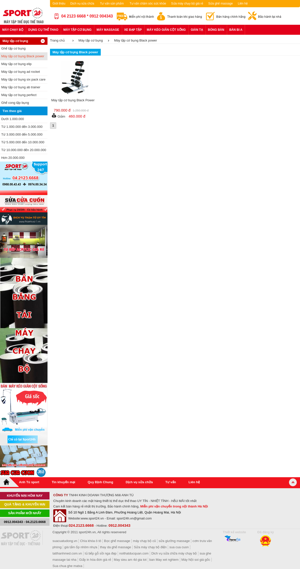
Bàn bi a (235, 30)
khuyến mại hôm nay (24, 495)
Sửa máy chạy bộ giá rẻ (187, 3)
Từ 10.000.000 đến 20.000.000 (23, 150)
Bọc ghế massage (117, 541)
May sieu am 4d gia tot (130, 559)
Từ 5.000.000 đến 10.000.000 (22, 142)
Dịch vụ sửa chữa (82, 3)
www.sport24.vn (92, 518)
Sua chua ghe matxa (67, 566)
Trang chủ (57, 40)
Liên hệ (243, 3)
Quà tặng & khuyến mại (24, 504)
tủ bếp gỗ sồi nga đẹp (100, 553)
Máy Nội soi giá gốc (196, 559)
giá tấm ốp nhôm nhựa (80, 547)
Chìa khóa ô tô (90, 541)
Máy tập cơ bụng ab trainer (20, 87)
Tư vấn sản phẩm (112, 3)
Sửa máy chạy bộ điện (150, 547)
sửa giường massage (174, 541)
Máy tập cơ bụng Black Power (72, 100)
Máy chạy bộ (12, 30)
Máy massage (107, 30)
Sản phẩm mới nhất (25, 513)
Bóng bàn (216, 30)
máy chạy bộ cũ (144, 541)
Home (9, 482)
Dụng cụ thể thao (43, 30)
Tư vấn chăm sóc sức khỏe (148, 3)
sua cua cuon (178, 547)
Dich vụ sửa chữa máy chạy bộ (174, 553)
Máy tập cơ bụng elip (16, 64)
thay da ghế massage (115, 547)
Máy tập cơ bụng (77, 30)
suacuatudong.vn (64, 541)
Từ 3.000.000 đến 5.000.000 (21, 134)
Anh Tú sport (29, 482)
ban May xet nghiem (163, 559)
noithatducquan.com (133, 553)
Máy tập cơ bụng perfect (18, 95)
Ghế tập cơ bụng (13, 48)
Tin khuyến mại (63, 482)
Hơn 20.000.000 (12, 158)
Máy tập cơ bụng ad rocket (20, 72)
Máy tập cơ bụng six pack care (23, 79)
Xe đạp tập (133, 30)
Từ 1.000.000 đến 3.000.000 (21, 127)
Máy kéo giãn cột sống (166, 30)
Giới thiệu (58, 3)
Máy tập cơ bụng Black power (22, 56)
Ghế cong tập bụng (15, 103)
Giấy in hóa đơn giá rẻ (95, 559)
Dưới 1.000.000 (12, 119)
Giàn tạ (197, 30)
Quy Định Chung (100, 482)
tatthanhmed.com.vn (67, 553)
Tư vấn (170, 482)
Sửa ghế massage (220, 3)
